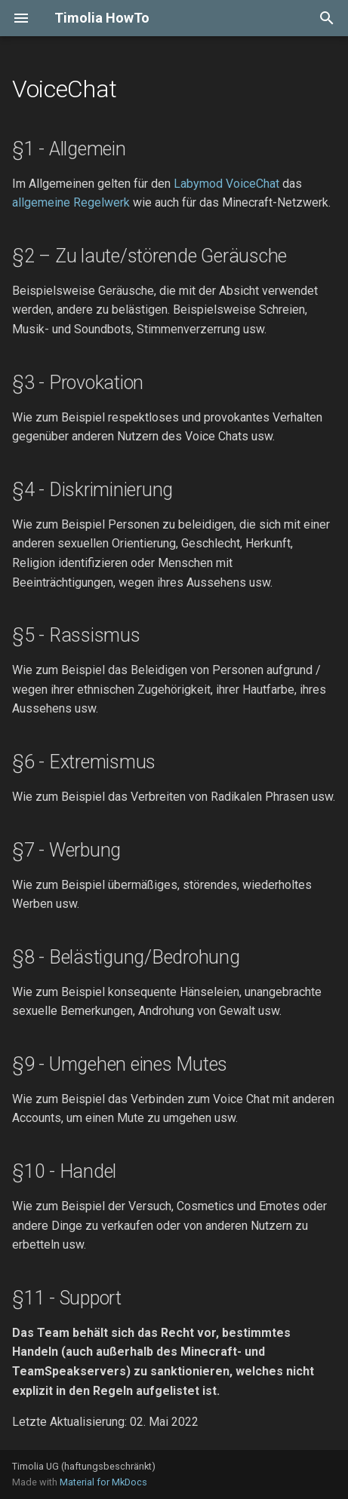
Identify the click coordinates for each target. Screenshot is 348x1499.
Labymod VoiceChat (226, 183)
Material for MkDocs (103, 1482)
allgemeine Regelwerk (71, 202)
